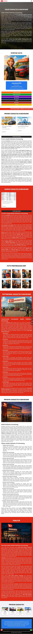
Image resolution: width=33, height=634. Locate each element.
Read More (4, 131)
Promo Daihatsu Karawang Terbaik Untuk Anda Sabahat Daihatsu (19, 631)
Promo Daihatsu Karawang (23, 126)
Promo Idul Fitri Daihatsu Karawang (7, 127)
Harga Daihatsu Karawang (7, 201)
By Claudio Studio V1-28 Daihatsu (16, 632)
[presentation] (3, 610)
